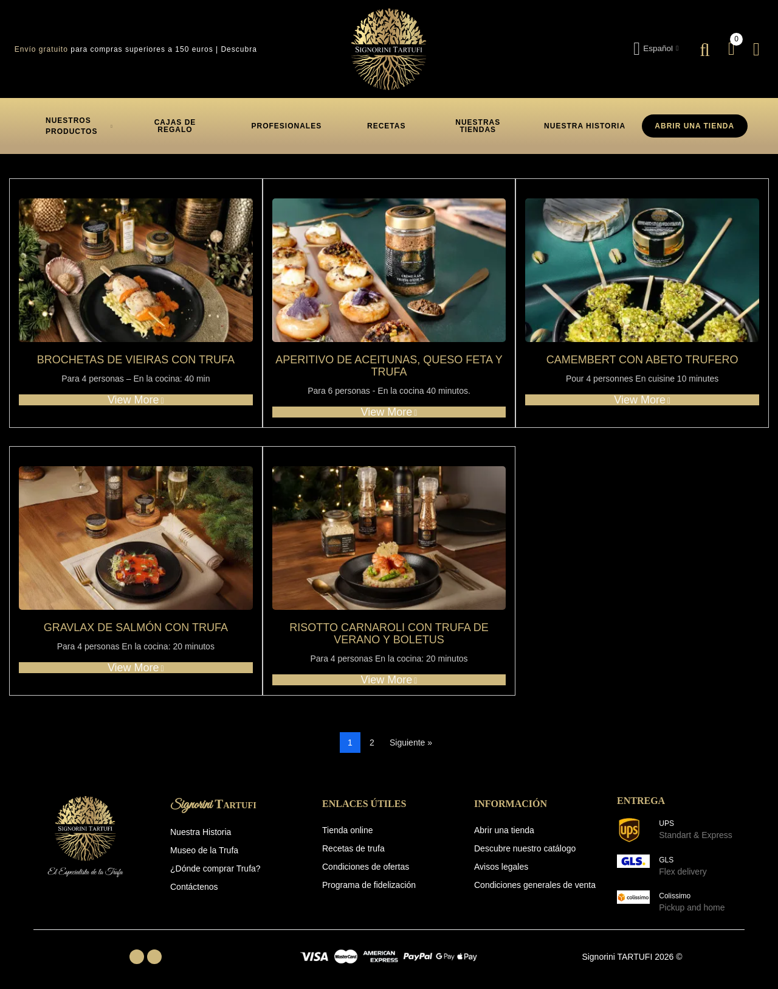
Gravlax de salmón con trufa (136, 628)
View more (136, 399)
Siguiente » (411, 742)
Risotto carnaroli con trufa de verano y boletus (388, 634)
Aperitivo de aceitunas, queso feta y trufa (388, 366)
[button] (175, 126)
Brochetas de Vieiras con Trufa (136, 360)
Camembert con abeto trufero (642, 360)
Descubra (238, 49)
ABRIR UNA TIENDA (694, 126)
